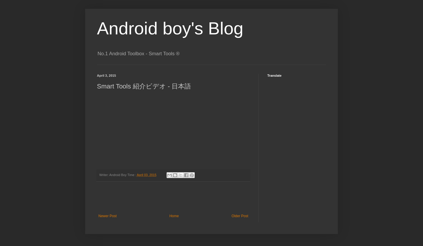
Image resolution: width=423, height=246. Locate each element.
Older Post (239, 216)
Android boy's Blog (170, 28)
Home (174, 216)
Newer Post (107, 216)
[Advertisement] (173, 198)
